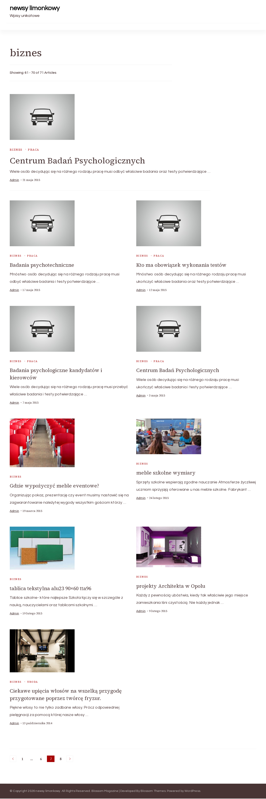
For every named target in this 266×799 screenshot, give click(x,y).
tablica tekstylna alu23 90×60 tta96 (52, 588)
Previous (13, 759)
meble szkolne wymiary (166, 473)
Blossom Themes (153, 791)
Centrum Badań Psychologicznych (81, 161)
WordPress (192, 791)
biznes (16, 150)
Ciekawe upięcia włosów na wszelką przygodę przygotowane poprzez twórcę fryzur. (67, 695)
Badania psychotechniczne (43, 265)
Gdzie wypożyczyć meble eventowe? (55, 486)
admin (14, 180)
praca (33, 150)
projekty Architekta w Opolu (172, 586)
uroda (32, 682)
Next (70, 759)
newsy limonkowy (35, 8)
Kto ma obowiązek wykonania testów (182, 265)
